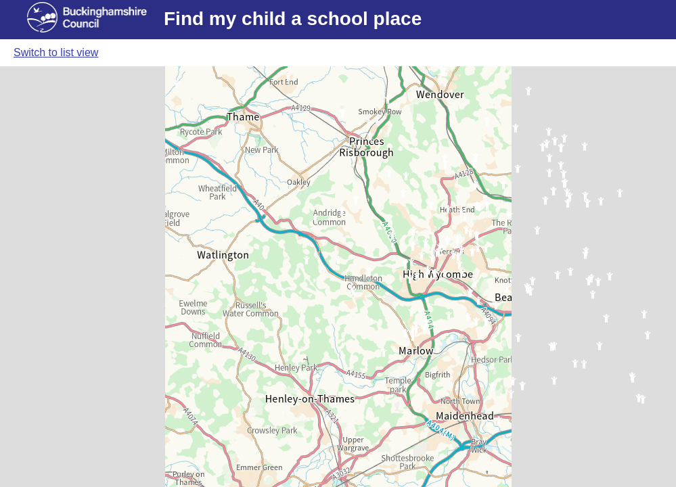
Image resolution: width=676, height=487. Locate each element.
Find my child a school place (293, 18)
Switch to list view (56, 52)
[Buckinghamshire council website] (95, 19)
